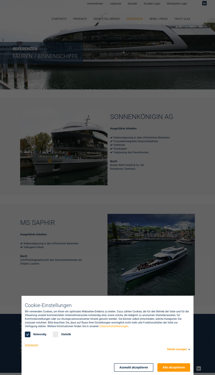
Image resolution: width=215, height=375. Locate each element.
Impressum (31, 345)
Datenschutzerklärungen (113, 326)
